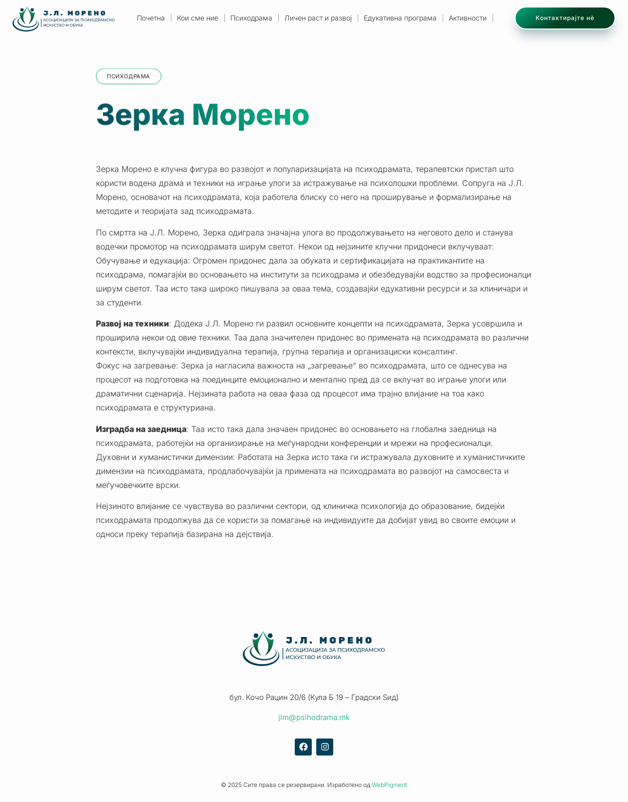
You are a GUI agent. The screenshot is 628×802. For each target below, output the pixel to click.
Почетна (151, 18)
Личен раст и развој (318, 18)
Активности (468, 18)
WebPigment (389, 784)
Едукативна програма (400, 18)
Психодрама (251, 18)
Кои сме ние (197, 18)
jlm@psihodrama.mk (314, 717)
